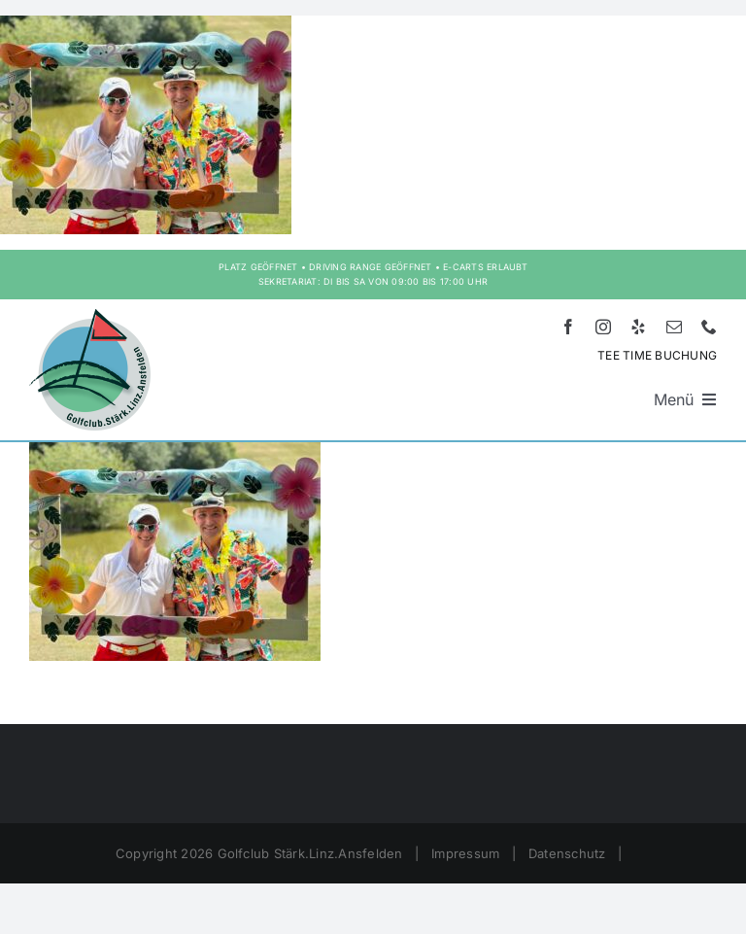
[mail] (674, 326)
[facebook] (568, 326)
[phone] (709, 326)
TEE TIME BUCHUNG (657, 355)
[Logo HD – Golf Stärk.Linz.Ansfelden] (90, 317)
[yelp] (638, 326)
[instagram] (603, 326)
